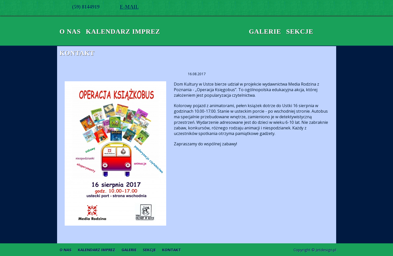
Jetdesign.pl (326, 249)
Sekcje (299, 31)
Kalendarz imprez (123, 31)
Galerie (265, 31)
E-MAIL (129, 7)
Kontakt (77, 53)
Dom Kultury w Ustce (196, 32)
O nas (70, 31)
